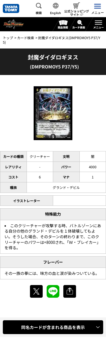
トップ (8, 37)
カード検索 (25, 37)
